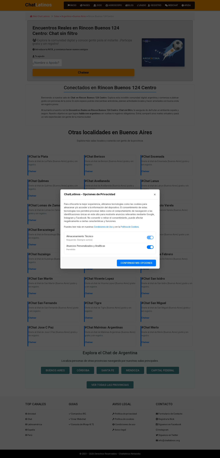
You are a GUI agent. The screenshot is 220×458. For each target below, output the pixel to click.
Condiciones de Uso (103, 227)
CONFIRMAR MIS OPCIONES (136, 262)
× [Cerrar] (155, 194)
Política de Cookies (130, 227)
